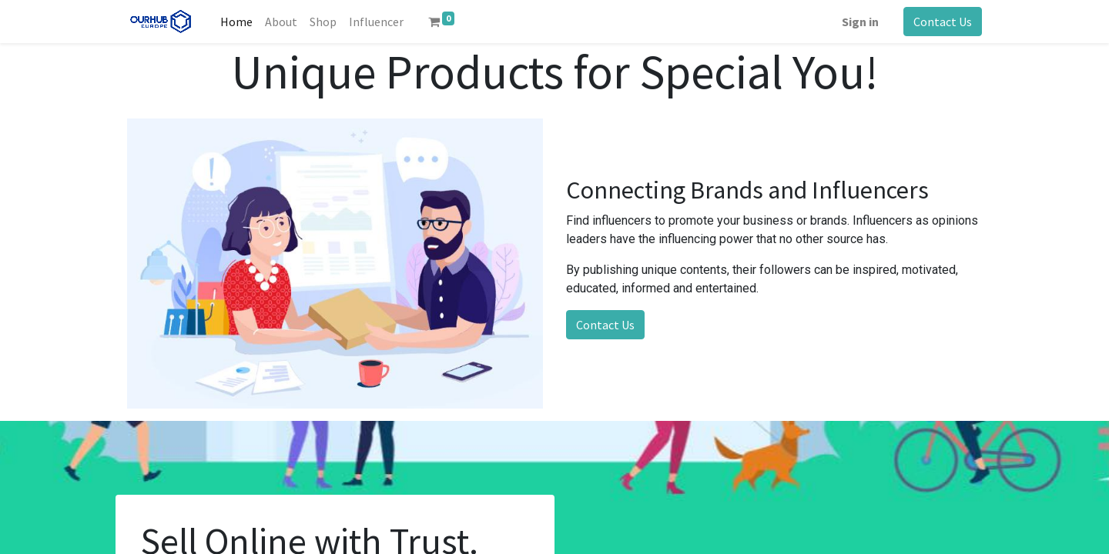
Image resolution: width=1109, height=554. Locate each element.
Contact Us (942, 21)
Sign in (860, 21)
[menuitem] (236, 21)
